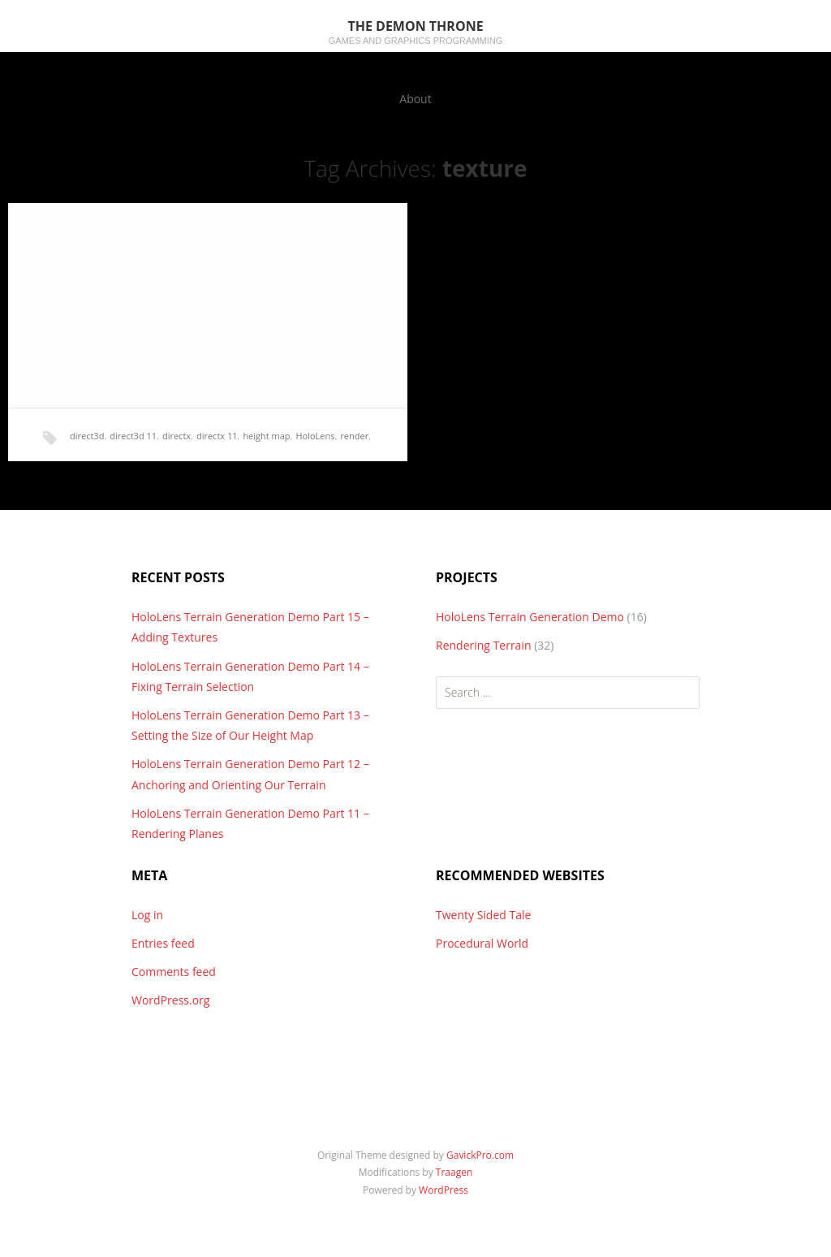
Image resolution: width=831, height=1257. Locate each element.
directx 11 (217, 436)
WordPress (443, 1190)
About (415, 98)
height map (266, 436)
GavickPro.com (480, 1155)
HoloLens (314, 436)
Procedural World (482, 943)
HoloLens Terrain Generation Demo (530, 616)
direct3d (87, 436)
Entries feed (163, 943)
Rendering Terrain (484, 645)
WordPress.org (170, 1000)
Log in (147, 914)
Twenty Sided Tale (483, 914)
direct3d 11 (133, 436)
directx (176, 436)
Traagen (454, 1172)
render (354, 436)
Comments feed (173, 971)
